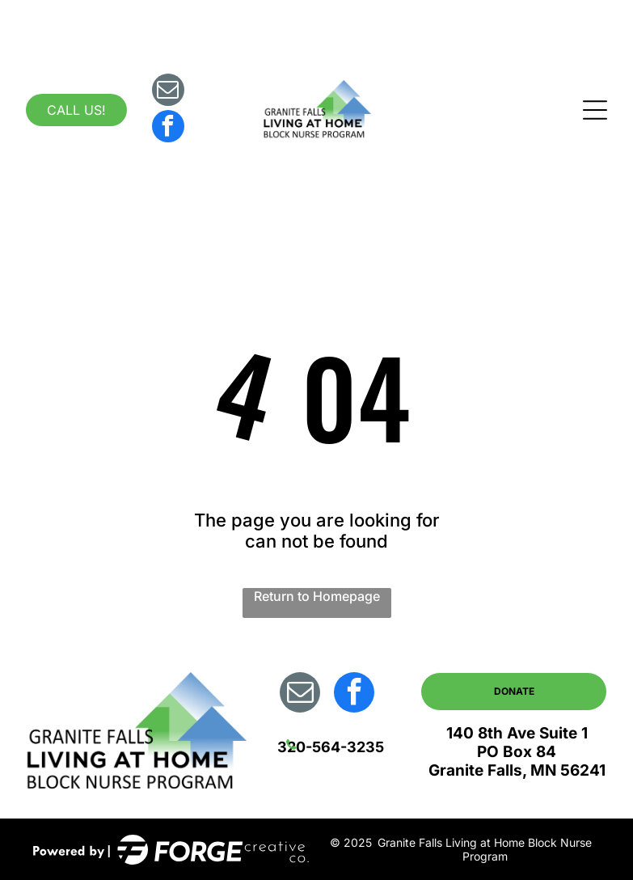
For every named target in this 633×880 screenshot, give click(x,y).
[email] (168, 92)
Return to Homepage (317, 596)
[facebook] (168, 128)
